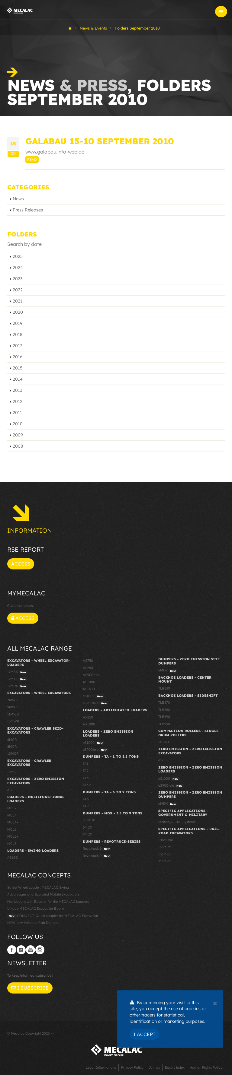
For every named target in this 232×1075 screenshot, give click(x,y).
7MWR (12, 700)
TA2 (86, 771)
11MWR (13, 714)
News (18, 198)
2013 (17, 390)
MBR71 (163, 742)
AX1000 (89, 724)
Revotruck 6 (97, 848)
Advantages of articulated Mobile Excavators (43, 894)
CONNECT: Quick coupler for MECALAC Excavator (52, 916)
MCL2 (11, 808)
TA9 (86, 806)
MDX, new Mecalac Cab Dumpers (33, 923)
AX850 (88, 717)
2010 (18, 424)
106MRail (165, 840)
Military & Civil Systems (176, 822)
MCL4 (12, 815)
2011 (17, 412)
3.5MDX (89, 820)
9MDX (87, 834)
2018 (17, 334)
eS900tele (95, 703)
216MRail (165, 861)
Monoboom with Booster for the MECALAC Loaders (48, 901)
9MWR (12, 707)
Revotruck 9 (97, 856)
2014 (18, 379)
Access (20, 564)
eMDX (167, 670)
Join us (154, 1067)
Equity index (175, 1067)
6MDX (87, 827)
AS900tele (91, 675)
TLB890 (164, 717)
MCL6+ (12, 836)
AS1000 (89, 682)
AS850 (88, 668)
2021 (17, 301)
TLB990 (164, 724)
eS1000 (93, 696)
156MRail (165, 854)
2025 (18, 256)
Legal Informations (101, 1067)
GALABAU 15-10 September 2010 (99, 141)
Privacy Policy (132, 1067)
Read (32, 159)
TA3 (86, 778)
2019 (17, 323)
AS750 (88, 660)
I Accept (145, 1034)
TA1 (85, 764)
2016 (17, 357)
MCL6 (11, 829)
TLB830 (164, 688)
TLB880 (164, 710)
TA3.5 (87, 785)
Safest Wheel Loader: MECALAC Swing (38, 887)
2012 (17, 401)
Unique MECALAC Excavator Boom (35, 908)
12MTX (17, 679)
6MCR (12, 739)
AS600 (12, 857)
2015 (17, 368)
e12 (9, 790)
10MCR (12, 753)
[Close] (215, 1002)
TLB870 (164, 702)
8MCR (12, 746)
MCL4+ (13, 822)
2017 (17, 345)
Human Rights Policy (206, 1067)
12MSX (17, 672)
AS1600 (89, 689)
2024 (18, 267)
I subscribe (30, 988)
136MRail (165, 847)
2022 (18, 290)
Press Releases (28, 210)
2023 (18, 278)
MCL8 (11, 844)
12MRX (17, 686)
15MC (11, 772)
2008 (18, 446)
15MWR (13, 721)
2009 (18, 435)
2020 (18, 312)
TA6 (86, 799)
